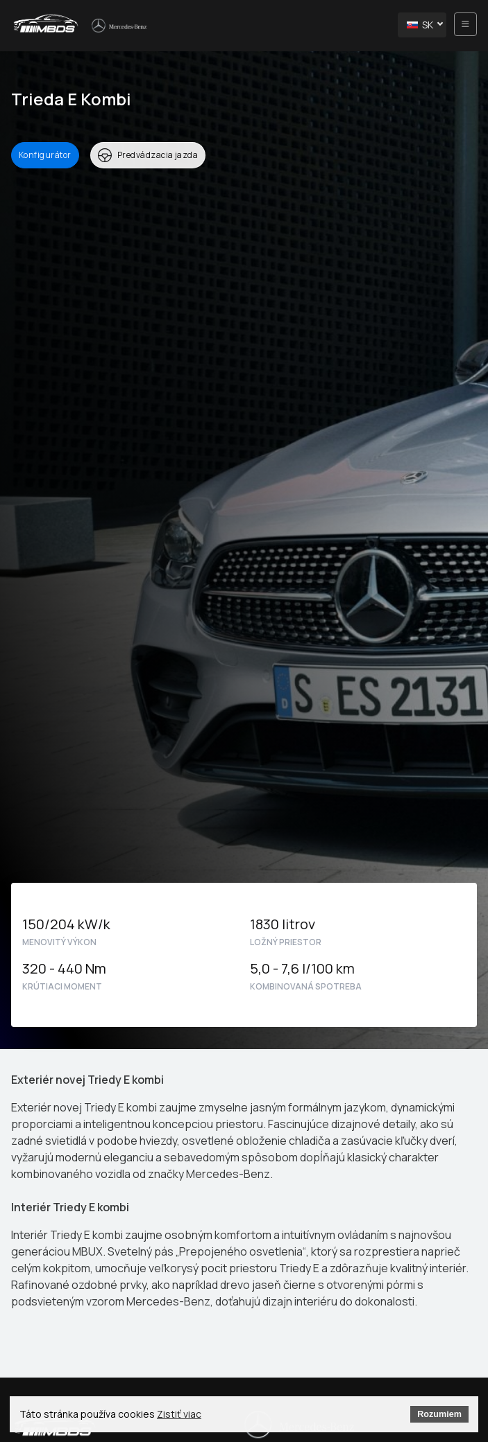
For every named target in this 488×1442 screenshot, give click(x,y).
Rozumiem (439, 1414)
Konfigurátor (45, 155)
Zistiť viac (179, 1414)
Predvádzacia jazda (148, 155)
